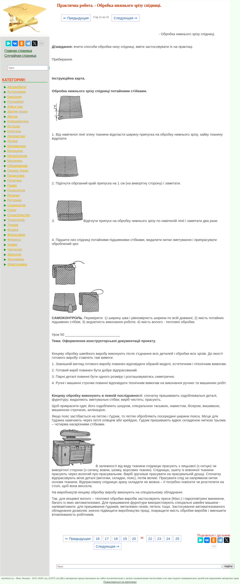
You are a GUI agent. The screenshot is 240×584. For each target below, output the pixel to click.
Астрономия (16, 92)
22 (150, 539)
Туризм (12, 225)
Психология (16, 190)
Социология (16, 205)
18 (116, 539)
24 (168, 539)
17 (107, 539)
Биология (14, 97)
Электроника (17, 264)
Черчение (14, 249)
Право (12, 185)
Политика (14, 180)
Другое (12, 116)
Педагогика (15, 175)
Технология (16, 220)
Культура (14, 131)
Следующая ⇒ (125, 18)
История (13, 126)
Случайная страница (20, 55)
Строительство (18, 215)
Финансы (14, 239)
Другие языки (17, 111)
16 (98, 539)
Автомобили (16, 87)
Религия (13, 195)
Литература (16, 136)
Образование (17, 166)
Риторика (14, 200)
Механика (14, 161)
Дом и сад (15, 106)
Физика (12, 230)
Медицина (15, 151)
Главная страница (18, 51)
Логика (12, 141)
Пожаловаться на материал (119, 581)
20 (134, 539)
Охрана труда (17, 170)
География (15, 101)
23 (159, 539)
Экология (14, 254)
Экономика (15, 259)
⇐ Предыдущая (76, 18)
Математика (16, 146)
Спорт (11, 210)
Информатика (17, 121)
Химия (12, 244)
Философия (16, 235)
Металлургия (17, 156)
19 (125, 539)
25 (177, 539)
